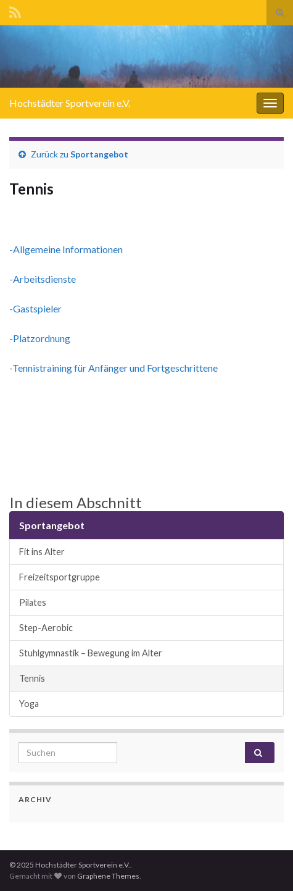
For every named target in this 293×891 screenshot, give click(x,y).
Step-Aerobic (46, 627)
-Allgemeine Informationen (66, 249)
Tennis (32, 678)
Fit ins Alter (42, 551)
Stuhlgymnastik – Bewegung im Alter (90, 653)
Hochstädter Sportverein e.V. (69, 103)
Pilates (32, 602)
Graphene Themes (108, 876)
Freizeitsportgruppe (59, 577)
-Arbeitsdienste (42, 279)
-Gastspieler (35, 308)
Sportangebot (99, 154)
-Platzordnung (39, 338)
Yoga (29, 703)
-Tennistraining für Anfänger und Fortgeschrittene (113, 368)
